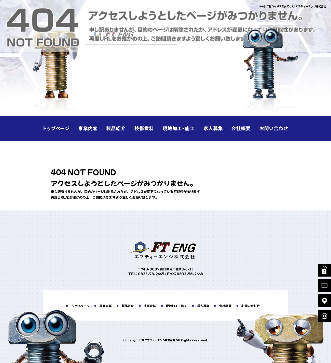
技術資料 (150, 128)
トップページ (58, 128)
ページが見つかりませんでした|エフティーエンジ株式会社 (292, 6)
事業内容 (89, 128)
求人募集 (211, 128)
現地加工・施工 (181, 128)
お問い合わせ (272, 128)
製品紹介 (119, 128)
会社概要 (242, 128)
